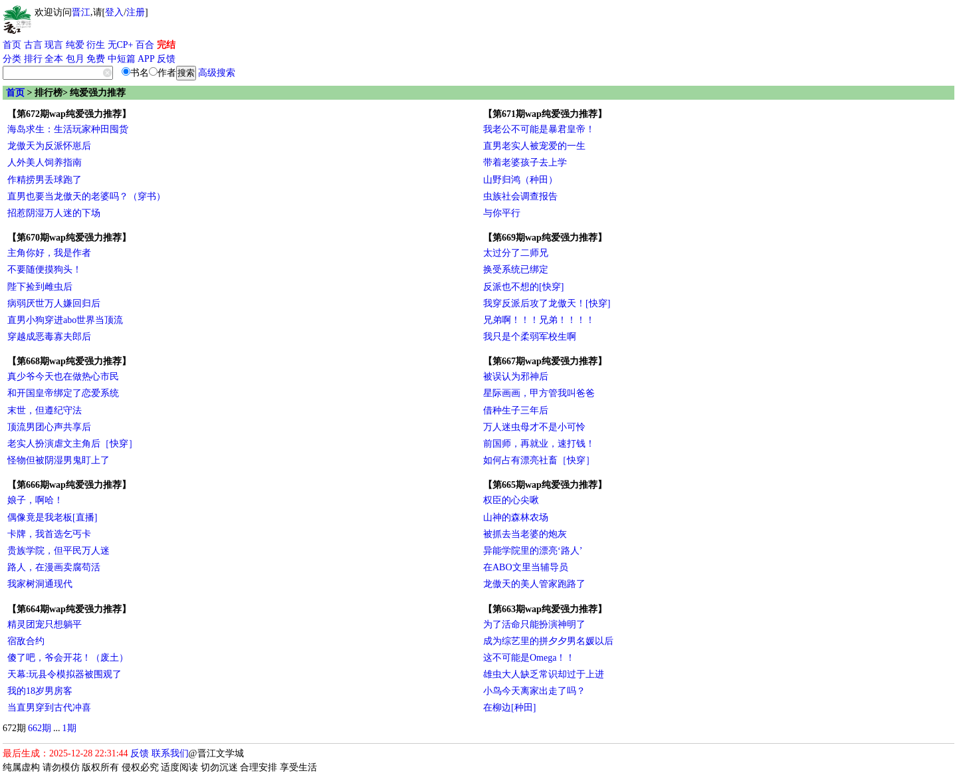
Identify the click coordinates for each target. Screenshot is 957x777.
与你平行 (501, 213)
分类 (12, 59)
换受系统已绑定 (515, 270)
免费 (95, 59)
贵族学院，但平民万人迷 (58, 551)
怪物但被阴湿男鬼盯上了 (58, 460)
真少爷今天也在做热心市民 (63, 377)
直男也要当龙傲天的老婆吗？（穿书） (86, 196)
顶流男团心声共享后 (49, 427)
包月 (75, 59)
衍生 (95, 45)
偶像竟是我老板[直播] (52, 517)
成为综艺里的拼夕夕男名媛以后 (548, 641)
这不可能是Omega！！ (529, 658)
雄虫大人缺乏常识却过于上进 (543, 674)
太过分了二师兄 (515, 253)
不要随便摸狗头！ (44, 270)
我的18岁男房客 (39, 691)
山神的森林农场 (515, 517)
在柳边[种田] (509, 708)
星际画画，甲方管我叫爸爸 (539, 393)
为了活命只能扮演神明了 (534, 624)
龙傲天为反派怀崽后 (49, 146)
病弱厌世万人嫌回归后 (53, 303)
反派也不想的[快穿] (523, 287)
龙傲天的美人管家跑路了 (534, 584)
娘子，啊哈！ (35, 500)
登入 (114, 12)
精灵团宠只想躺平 (44, 624)
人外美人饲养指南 (44, 162)
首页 (12, 45)
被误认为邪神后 (515, 377)
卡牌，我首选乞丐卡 (49, 534)
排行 (33, 59)
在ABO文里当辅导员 (525, 567)
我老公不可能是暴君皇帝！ (539, 129)
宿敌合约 (26, 641)
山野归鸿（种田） (520, 180)
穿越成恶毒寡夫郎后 (49, 337)
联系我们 (170, 753)
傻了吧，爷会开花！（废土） (67, 658)
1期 (69, 728)
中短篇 (122, 59)
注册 (135, 12)
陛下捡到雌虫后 (39, 287)
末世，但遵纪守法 (44, 410)
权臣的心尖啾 (511, 500)
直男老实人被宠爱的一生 (534, 146)
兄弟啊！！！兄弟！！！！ (539, 320)
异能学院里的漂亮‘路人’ (532, 551)
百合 (145, 45)
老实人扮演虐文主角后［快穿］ (72, 444)
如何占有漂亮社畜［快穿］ (539, 460)
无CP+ (121, 45)
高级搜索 (216, 73)
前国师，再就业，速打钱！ (539, 444)
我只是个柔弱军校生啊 (529, 337)
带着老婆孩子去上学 (525, 162)
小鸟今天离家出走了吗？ (534, 691)
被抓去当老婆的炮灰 (525, 534)
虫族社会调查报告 (520, 196)
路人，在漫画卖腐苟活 (53, 567)
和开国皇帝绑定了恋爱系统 (63, 393)
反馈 (166, 59)
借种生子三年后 (515, 410)
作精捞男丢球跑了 (44, 180)
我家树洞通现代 (39, 584)
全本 (54, 59)
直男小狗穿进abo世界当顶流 (65, 320)
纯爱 (75, 45)
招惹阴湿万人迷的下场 (53, 213)
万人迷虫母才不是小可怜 (534, 427)
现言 (54, 45)
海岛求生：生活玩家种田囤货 (67, 129)
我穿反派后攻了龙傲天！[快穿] (546, 303)
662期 (39, 728)
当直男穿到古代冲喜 (49, 708)
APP (146, 59)
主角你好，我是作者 (49, 253)
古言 (33, 45)
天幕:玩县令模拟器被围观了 (64, 674)
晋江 (81, 12)
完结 (166, 45)
